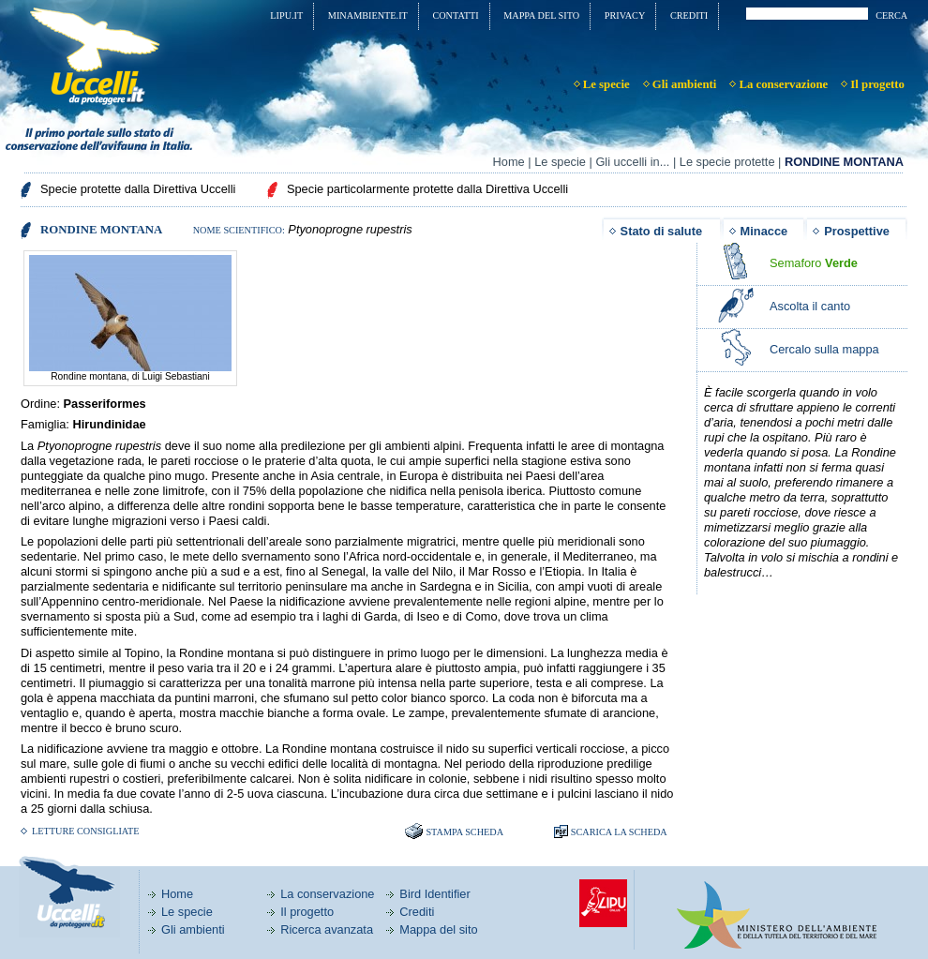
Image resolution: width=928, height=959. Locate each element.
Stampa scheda (464, 832)
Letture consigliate (86, 831)
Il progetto (307, 912)
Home (509, 162)
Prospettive (857, 231)
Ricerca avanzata (326, 929)
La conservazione (327, 894)
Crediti (416, 912)
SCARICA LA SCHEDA (619, 832)
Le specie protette (727, 162)
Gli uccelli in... (632, 162)
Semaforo (814, 263)
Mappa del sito (438, 929)
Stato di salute (661, 231)
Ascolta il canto (810, 306)
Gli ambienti (193, 929)
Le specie (560, 162)
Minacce (764, 231)
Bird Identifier (434, 894)
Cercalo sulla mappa (824, 349)
